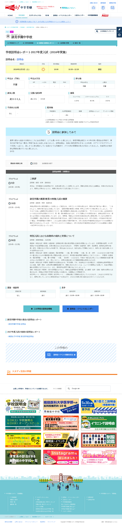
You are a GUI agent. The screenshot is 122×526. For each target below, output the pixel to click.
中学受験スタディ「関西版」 (109, 493)
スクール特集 (39, 506)
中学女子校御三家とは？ (68, 509)
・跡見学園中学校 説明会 (16, 324)
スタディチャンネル (42, 497)
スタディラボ (48, 516)
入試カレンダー (67, 499)
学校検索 (22, 27)
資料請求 (90, 497)
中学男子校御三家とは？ (68, 506)
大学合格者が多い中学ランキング (45, 502)
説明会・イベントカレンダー (71, 497)
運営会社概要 (8, 522)
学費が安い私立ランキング (43, 504)
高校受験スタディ (37, 2)
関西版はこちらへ (68, 8)
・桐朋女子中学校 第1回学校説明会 (20, 336)
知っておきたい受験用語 (68, 504)
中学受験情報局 (67, 502)
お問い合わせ (18, 522)
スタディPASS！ (67, 511)
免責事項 (42, 522)
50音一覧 (12, 502)
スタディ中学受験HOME (12, 27)
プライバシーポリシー (31, 522)
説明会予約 (91, 499)
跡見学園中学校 (30, 27)
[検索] (88, 388)
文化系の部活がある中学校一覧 (45, 511)
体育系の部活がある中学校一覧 (45, 509)
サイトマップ (51, 522)
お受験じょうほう (24, 2)
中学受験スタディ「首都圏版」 (15, 493)
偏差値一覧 (13, 504)
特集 (38, 499)
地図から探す (14, 499)
